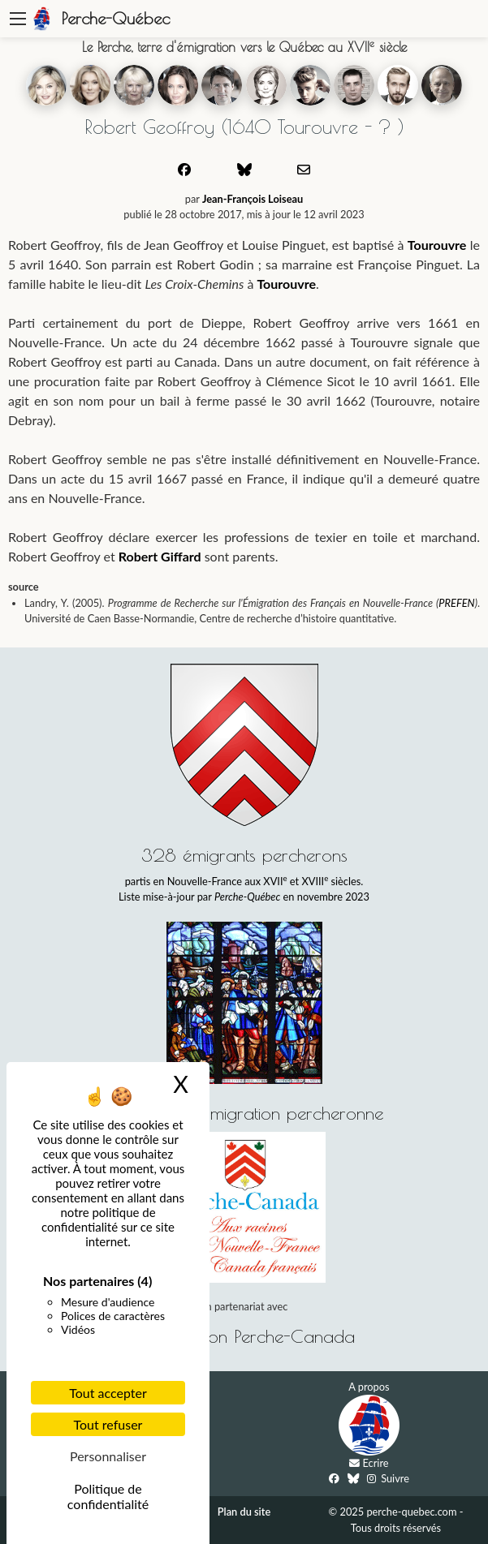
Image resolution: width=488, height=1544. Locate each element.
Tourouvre (437, 244)
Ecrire (376, 1462)
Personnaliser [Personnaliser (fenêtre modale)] (108, 1456)
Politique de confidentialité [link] (108, 1496)
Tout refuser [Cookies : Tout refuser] (108, 1424)
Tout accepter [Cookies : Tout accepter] (108, 1392)
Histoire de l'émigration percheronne (244, 1113)
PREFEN (456, 602)
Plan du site (244, 1511)
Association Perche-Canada (248, 1336)
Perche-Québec (116, 18)
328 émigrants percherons (244, 855)
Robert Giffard (160, 556)
